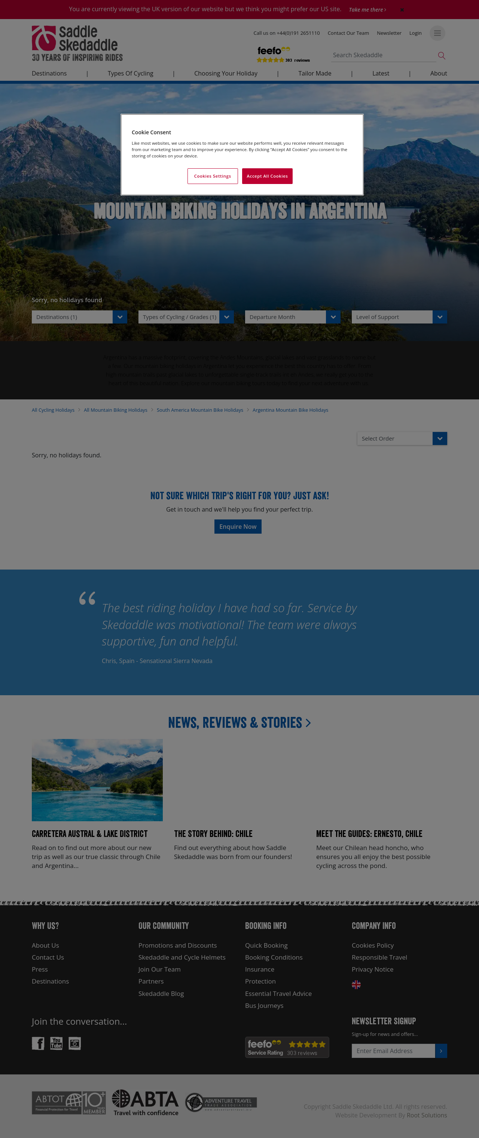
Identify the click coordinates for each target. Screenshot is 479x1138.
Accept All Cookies (267, 176)
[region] (242, 155)
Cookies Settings (212, 176)
